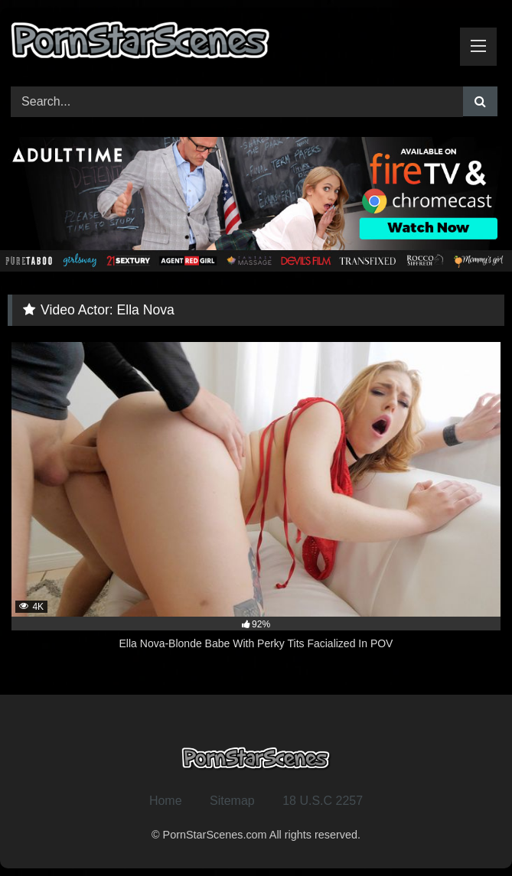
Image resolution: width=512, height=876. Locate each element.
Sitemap (232, 800)
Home (165, 800)
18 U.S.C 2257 (322, 800)
